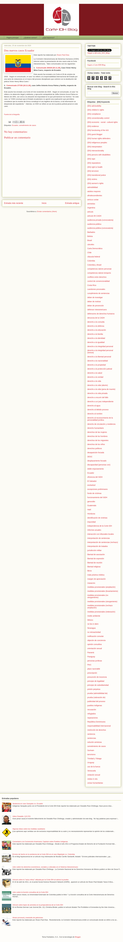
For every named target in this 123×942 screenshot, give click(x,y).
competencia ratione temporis (99, 273)
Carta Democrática (94, 248)
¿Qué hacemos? (48, 38)
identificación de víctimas (97, 518)
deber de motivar (94, 301)
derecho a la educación (96, 330)
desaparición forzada (95, 453)
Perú (89, 665)
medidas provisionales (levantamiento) (102, 591)
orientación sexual (94, 648)
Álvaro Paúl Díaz (63, 55)
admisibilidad (92, 187)
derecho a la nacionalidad (97, 361)
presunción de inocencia (97, 677)
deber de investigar (95, 297)
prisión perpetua (93, 689)
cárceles (90, 244)
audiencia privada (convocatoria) (100, 220)
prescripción (92, 673)
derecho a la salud (94, 373)
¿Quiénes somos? (30, 38)
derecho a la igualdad (96, 342)
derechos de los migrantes (97, 440)
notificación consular (95, 636)
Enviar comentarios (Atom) (47, 211)
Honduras (91, 514)
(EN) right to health (94, 167)
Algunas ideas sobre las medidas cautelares (28, 829)
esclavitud (91, 485)
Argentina (91, 208)
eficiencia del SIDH (94, 477)
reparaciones (92, 718)
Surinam (90, 750)
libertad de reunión (94, 563)
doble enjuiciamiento (95, 469)
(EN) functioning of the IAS (98, 130)
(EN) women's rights (95, 183)
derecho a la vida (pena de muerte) (101, 389)
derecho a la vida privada (97, 393)
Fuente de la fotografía (12, 114)
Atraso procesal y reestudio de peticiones (27, 918)
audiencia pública (94, 224)
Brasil (89, 240)
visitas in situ (92, 779)
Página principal (13, 38)
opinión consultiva (94, 644)
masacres (91, 583)
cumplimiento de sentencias (98, 293)
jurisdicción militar (94, 550)
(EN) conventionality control (98, 118)
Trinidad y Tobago (94, 759)
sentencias (91, 738)
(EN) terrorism (93, 171)
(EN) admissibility (94, 106)
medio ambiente (93, 616)
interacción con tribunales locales (100, 534)
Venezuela (91, 771)
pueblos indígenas (94, 705)
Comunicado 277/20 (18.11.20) (19, 85)
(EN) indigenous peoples (97, 143)
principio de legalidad (95, 681)
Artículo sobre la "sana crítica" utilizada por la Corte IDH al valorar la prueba (40, 880)
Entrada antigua (72, 203)
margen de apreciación (96, 579)
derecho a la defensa (95, 326)
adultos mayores (94, 191)
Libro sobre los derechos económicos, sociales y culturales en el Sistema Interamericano (45, 867)
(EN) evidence (93, 126)
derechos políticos (94, 448)
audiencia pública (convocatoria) (100, 228)
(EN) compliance (94, 114)
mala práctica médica (95, 575)
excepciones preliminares (97, 489)
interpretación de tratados (97, 546)
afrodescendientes (94, 195)
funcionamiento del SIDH (97, 497)
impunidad (91, 522)
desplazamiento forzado (96, 461)
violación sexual (93, 775)
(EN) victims (92, 179)
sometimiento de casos (27, 125)
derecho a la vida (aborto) (97, 385)
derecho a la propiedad (96, 365)
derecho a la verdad (95, 377)
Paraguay (91, 657)
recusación (91, 710)
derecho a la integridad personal (100, 346)
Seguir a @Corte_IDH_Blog (98, 53)
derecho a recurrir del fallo (97, 397)
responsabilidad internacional (99, 726)
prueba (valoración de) (96, 697)
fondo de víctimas (94, 493)
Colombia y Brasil (94, 265)
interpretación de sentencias (98, 538)
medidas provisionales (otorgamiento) (102, 601)
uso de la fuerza (93, 767)
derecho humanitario (95, 428)
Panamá (90, 653)
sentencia (91, 734)
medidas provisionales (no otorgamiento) (97, 596)
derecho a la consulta (95, 322)
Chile (89, 253)
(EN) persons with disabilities (98, 155)
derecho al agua (93, 406)
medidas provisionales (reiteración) (101, 612)
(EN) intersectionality (95, 151)
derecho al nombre (94, 414)
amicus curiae (92, 200)
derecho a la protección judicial (99, 369)
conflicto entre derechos (96, 277)
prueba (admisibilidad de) (97, 693)
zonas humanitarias (95, 783)
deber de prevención (95, 306)
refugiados (91, 714)
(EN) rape (91, 159)
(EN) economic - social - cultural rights (102, 122)
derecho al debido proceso (98, 410)
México (90, 620)
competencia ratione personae (99, 269)
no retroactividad (94, 632)
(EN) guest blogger (94, 134)
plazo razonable (93, 669)
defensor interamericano (97, 310)
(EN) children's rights (95, 110)
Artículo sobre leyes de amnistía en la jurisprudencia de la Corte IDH (37, 905)
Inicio (44, 203)
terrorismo (91, 754)
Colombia (91, 261)
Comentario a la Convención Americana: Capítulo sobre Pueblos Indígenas (40, 842)
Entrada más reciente (13, 203)
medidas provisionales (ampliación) (101, 587)
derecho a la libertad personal (99, 357)
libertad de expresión (95, 559)
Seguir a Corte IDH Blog (96, 65)
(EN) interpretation (94, 147)
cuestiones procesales (96, 289)
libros (89, 571)
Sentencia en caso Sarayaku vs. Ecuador (27, 804)
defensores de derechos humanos (101, 314)
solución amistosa (94, 742)
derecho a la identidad (96, 338)
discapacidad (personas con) (98, 465)
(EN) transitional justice (96, 175)
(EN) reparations (94, 163)
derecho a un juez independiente (100, 401)
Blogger (78, 937)
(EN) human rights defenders (98, 138)
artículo (90, 212)
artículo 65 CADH (94, 216)
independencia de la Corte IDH (99, 526)
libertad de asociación (96, 554)
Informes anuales (94, 530)
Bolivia (90, 236)
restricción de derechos (96, 730)
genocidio (91, 501)
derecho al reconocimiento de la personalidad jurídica (100, 419)
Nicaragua (91, 628)
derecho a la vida (94, 381)
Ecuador (15, 125)
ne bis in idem (92, 624)
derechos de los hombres (97, 436)
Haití (89, 510)
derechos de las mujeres (97, 432)
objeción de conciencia (96, 640)
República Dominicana (96, 722)
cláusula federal (93, 257)
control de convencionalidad (98, 281)
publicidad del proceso (96, 701)
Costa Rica (91, 285)
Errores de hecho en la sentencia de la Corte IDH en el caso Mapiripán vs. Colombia (43, 854)
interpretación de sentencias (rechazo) (102, 542)
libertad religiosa (93, 567)
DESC (89, 457)
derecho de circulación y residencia (101, 424)
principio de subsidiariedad (98, 685)
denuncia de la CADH (96, 318)
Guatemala (91, 505)
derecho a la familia (95, 334)
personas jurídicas (94, 661)
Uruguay (90, 762)
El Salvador (92, 481)
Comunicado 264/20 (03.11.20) (48, 68)
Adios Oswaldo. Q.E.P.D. (21, 816)
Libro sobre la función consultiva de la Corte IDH (30, 892)
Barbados (91, 232)
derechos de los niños (96, 444)
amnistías (91, 204)
